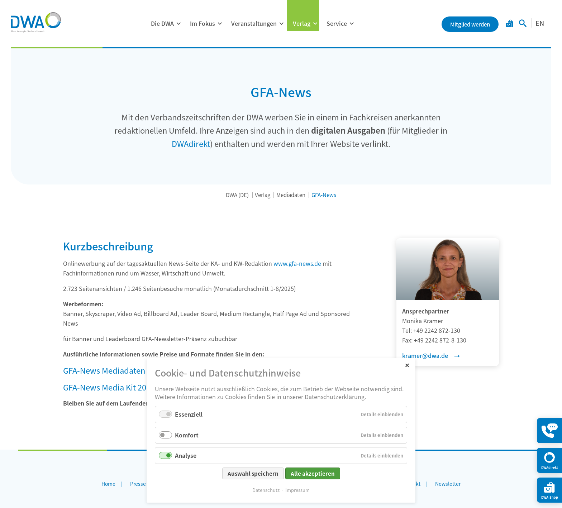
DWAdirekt (191, 143)
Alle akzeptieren (313, 473)
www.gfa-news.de (297, 263)
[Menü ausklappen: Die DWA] (178, 23)
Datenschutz (266, 490)
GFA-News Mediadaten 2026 (113, 370)
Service (337, 23)
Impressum (297, 490)
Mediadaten (290, 194)
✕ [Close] (407, 365)
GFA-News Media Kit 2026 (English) (125, 387)
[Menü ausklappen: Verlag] (315, 23)
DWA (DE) (237, 194)
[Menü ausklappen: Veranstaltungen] (281, 23)
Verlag (301, 23)
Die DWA (162, 23)
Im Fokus (202, 23)
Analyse (185, 455)
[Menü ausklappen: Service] (351, 23)
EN (539, 23)
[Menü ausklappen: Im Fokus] (219, 23)
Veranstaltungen (254, 23)
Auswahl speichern (253, 473)
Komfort (187, 435)
